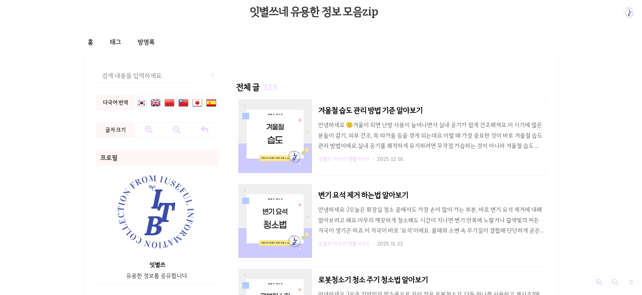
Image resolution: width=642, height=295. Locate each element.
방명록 (146, 42)
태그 (115, 42)
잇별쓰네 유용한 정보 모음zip (314, 11)
